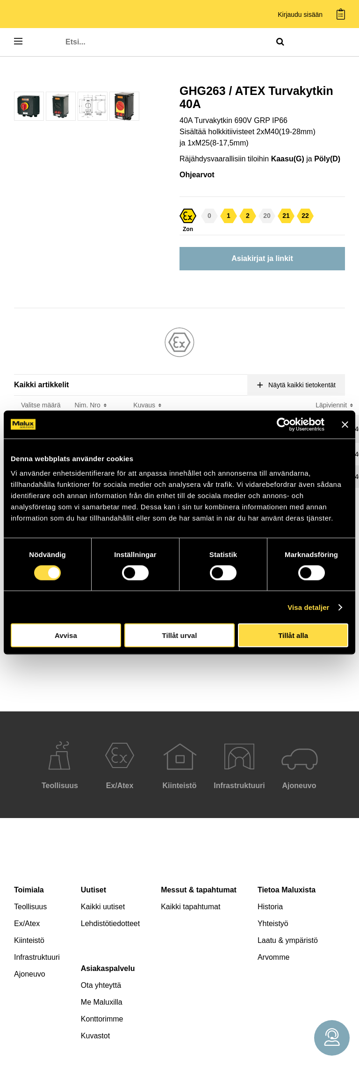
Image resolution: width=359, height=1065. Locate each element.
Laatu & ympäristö (288, 940)
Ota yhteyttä (101, 985)
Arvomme (273, 957)
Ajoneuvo (29, 974)
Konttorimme (102, 1019)
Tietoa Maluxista (287, 890)
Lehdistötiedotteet (110, 923)
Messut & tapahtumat (199, 890)
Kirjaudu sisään (300, 14)
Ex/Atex (27, 923)
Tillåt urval (179, 635)
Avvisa (66, 635)
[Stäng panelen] (345, 424)
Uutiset (93, 890)
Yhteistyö (273, 923)
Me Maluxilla (101, 1002)
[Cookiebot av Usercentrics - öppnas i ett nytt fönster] (283, 424)
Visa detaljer (308, 607)
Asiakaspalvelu (108, 968)
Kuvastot (95, 1036)
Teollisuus (30, 907)
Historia (270, 907)
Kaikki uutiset (103, 907)
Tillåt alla (293, 635)
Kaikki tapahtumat (190, 907)
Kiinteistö (29, 940)
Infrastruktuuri (37, 957)
